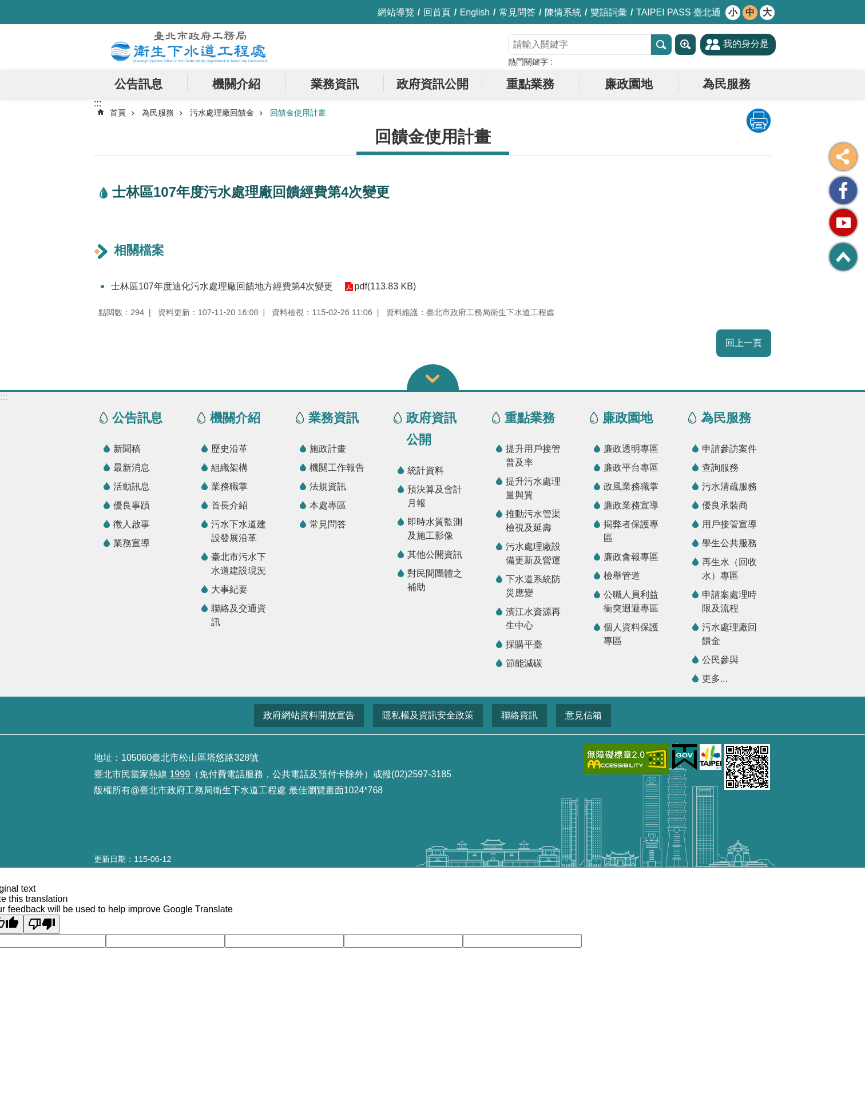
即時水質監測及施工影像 (434, 528)
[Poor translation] (41, 924)
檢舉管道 (622, 576)
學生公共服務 (729, 543)
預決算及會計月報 (434, 496)
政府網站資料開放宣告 (309, 715)
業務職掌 (229, 486)
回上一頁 (743, 343)
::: (3, 397)
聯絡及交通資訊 (238, 615)
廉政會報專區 (631, 557)
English (475, 12)
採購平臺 (524, 644)
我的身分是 (746, 44)
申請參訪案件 (729, 449)
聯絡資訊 (519, 715)
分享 (843, 156)
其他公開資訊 (434, 554)
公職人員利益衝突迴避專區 (631, 601)
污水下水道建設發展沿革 (238, 531)
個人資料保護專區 (631, 634)
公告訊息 (138, 83)
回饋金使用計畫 (298, 112)
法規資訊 (328, 486)
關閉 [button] (433, 377)
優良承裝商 (725, 505)
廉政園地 (629, 83)
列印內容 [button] (758, 120)
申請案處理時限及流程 (729, 601)
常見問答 (517, 12)
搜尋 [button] (661, 44)
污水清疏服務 (729, 486)
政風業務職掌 (631, 486)
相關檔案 (139, 250)
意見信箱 (583, 715)
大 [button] (767, 12)
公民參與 (720, 660)
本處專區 (328, 505)
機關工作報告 (337, 467)
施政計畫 (328, 449)
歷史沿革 (229, 449)
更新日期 (110, 859)
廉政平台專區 (631, 467)
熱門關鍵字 (528, 61)
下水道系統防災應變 (533, 586)
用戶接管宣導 (729, 524)
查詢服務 (720, 467)
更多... (715, 678)
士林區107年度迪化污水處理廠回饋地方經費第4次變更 (222, 286)
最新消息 (131, 467)
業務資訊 (335, 83)
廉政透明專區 (631, 449)
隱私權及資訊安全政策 (428, 715)
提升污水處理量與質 (533, 488)
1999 (179, 774)
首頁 (118, 112)
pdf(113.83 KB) (385, 286)
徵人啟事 (131, 524)
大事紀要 (229, 589)
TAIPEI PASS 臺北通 (678, 12)
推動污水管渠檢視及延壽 (533, 520)
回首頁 (437, 12)
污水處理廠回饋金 (222, 112)
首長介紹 (229, 505)
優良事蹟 (131, 505)
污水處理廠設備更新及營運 (533, 553)
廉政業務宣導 (631, 505)
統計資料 (425, 470)
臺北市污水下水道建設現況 (238, 563)
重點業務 (530, 83)
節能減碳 (524, 663)
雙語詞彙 (608, 12)
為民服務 (727, 83)
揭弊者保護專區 (631, 531)
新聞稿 (127, 449)
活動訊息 (131, 486)
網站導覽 (396, 12)
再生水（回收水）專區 (729, 569)
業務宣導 (131, 543)
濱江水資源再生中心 (533, 618)
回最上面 (843, 257)
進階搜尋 (685, 44)
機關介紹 (236, 83)
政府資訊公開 (432, 83)
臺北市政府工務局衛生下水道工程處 (189, 47)
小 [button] (732, 12)
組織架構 (229, 467)
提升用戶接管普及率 (533, 455)
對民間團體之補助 (434, 580)
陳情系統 (563, 12)
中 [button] (750, 12)
